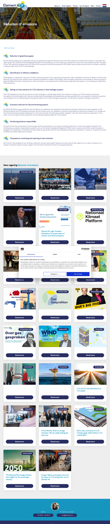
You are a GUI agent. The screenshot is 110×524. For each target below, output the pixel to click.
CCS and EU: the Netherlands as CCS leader (89, 387)
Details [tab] (55, 254)
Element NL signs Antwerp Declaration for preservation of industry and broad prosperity (52, 232)
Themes (75, 6)
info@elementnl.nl (67, 511)
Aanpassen (55, 274)
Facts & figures (84, 6)
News (92, 6)
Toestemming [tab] (31, 254)
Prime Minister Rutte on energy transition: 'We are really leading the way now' (54, 429)
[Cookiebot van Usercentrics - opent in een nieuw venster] (82, 249)
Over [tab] (79, 254)
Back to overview (8, 48)
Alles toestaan (78, 274)
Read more (19, 198)
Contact (98, 6)
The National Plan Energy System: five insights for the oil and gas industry (19, 473)
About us (57, 6)
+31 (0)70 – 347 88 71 (43, 511)
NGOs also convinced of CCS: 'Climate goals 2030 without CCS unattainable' (89, 429)
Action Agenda (66, 6)
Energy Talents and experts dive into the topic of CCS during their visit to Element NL (55, 473)
